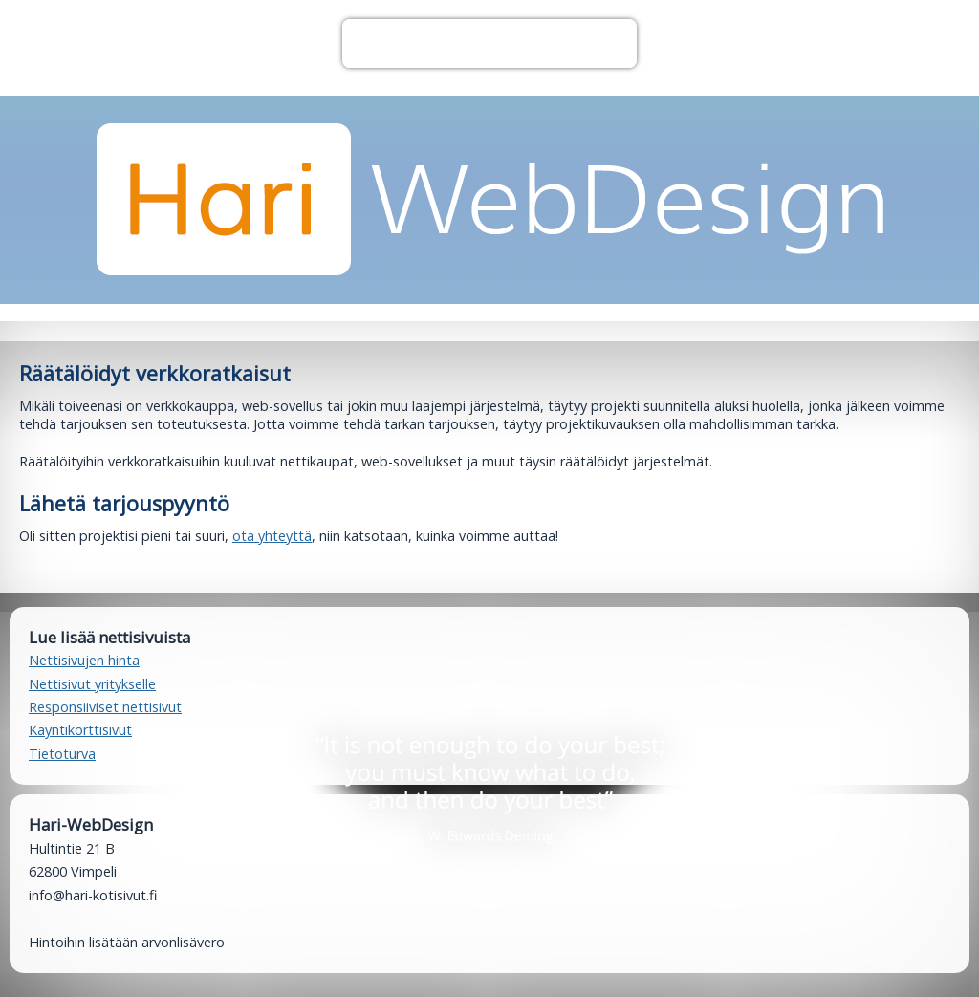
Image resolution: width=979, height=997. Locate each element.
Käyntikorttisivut (80, 730)
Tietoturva (62, 754)
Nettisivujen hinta (84, 660)
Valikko (489, 43)
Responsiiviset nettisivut (105, 707)
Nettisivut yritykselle (92, 684)
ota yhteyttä (272, 536)
